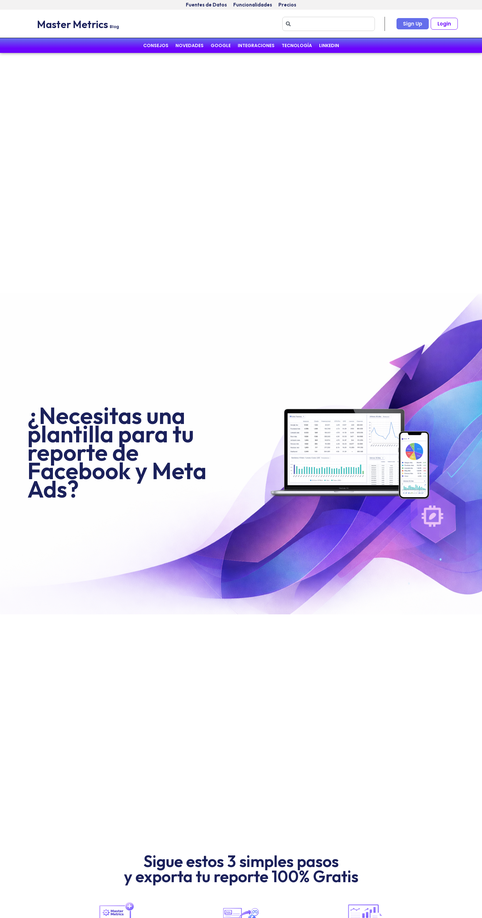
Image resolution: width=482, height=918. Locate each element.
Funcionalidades (252, 5)
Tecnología (297, 45)
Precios (287, 5)
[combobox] (328, 24)
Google (221, 45)
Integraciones (256, 45)
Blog (114, 26)
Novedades (190, 45)
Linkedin (329, 45)
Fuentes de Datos (206, 5)
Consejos (155, 45)
